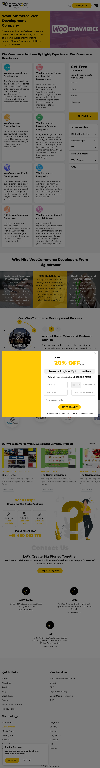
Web (73, 147)
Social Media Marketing (61, 691)
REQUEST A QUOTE (50, 566)
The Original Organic (53, 475)
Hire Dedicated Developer (62, 674)
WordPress (7, 718)
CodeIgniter (8, 731)
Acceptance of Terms (12, 700)
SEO (52, 683)
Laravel (53, 726)
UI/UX (53, 678)
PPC (52, 696)
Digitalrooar (54, 761)
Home (5, 674)
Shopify (53, 722)
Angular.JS (55, 731)
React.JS (54, 735)
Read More (8, 489)
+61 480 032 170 (25, 533)
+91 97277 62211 (74, 608)
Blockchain (7, 691)
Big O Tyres (8, 475)
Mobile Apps (78, 140)
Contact (6, 696)
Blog (4, 687)
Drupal (53, 744)
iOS (51, 739)
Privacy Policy (8, 704)
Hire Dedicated (79, 154)
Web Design (77, 160)
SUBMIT (83, 116)
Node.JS (6, 735)
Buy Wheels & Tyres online (16, 471)
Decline (27, 760)
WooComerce (8, 722)
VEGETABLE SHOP (49, 471)
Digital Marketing (80, 134)
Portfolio (6, 683)
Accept (12, 760)
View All (92, 443)
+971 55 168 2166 (50, 642)
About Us (6, 678)
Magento (54, 718)
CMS (73, 167)
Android (6, 739)
